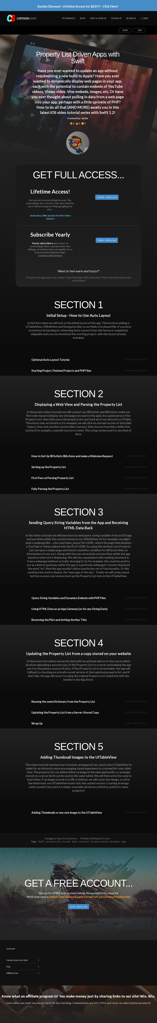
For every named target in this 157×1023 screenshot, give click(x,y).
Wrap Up (36, 723)
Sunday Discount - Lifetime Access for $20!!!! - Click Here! (77, 6)
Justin (84, 118)
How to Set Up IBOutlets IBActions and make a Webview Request (72, 456)
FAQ (8, 966)
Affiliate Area (12, 973)
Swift (41, 841)
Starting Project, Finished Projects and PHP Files (61, 370)
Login (125, 30)
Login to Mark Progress (136, 359)
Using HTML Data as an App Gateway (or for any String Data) (69, 609)
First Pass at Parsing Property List (52, 478)
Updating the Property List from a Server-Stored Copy (65, 712)
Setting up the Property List (48, 467)
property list (53, 841)
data (74, 841)
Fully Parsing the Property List (50, 489)
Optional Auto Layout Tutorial (50, 359)
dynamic (115, 841)
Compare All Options (50, 255)
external (84, 841)
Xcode (106, 838)
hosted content (99, 841)
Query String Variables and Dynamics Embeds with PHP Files (68, 598)
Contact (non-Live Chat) (17, 960)
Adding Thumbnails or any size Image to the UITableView (66, 812)
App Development (67, 838)
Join (139, 30)
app (124, 841)
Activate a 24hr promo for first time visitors (50, 217)
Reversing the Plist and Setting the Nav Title (59, 619)
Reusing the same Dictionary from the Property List (63, 701)
